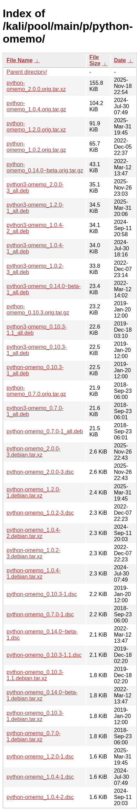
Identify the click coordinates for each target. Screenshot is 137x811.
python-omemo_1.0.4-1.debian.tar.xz (34, 574)
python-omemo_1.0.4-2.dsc (40, 797)
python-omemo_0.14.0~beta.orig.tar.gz (45, 167)
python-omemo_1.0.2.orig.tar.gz (36, 147)
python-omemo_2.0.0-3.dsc (40, 472)
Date (120, 60)
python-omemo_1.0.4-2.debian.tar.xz (34, 533)
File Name (20, 60)
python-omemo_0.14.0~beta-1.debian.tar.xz (42, 695)
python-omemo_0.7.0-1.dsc (40, 614)
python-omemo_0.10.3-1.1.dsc (44, 655)
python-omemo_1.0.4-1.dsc (40, 777)
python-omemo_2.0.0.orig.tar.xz (36, 86)
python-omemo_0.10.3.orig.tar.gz (38, 310)
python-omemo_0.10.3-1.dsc (42, 594)
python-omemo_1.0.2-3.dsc (40, 513)
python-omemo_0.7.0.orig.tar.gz (36, 391)
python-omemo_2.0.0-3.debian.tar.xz (34, 452)
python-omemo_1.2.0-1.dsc (40, 756)
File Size (94, 60)
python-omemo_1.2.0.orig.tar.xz (36, 127)
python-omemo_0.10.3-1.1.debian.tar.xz (35, 675)
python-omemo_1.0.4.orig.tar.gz (36, 106)
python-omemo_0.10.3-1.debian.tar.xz (35, 716)
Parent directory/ (27, 72)
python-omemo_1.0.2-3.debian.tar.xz (34, 553)
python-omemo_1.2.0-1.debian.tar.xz (34, 493)
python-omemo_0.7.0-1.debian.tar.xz (34, 736)
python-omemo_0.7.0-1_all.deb (45, 431)
